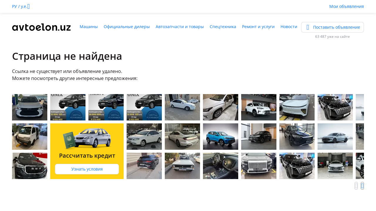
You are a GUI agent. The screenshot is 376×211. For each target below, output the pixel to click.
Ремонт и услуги (258, 26)
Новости (289, 26)
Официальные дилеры (127, 26)
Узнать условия (87, 169)
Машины (89, 26)
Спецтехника (223, 26)
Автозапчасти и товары (180, 26)
